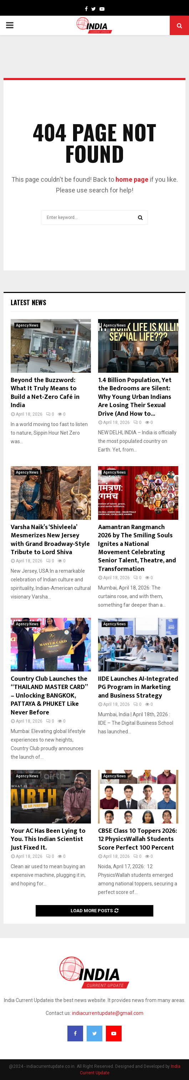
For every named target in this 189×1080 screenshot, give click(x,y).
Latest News (28, 302)
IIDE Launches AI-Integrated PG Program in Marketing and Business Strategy (138, 687)
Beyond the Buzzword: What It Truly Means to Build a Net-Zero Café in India (45, 393)
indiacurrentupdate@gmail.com (107, 1013)
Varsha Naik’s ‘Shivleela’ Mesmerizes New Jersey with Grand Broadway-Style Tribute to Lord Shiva (50, 540)
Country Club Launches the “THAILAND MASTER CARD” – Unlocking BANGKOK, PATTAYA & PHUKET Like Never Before (49, 696)
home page (132, 179)
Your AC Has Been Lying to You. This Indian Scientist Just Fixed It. (48, 839)
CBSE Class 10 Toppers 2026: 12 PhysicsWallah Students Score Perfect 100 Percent (137, 839)
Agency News (27, 325)
